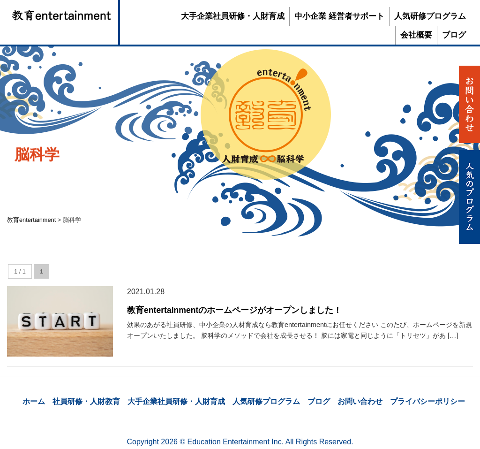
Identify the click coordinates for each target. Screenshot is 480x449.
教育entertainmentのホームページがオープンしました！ (234, 310)
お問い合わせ (360, 401)
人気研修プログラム (430, 16)
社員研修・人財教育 (86, 401)
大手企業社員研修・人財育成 (233, 16)
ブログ (454, 34)
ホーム (33, 401)
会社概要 (416, 34)
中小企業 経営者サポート (339, 16)
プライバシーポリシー (427, 401)
